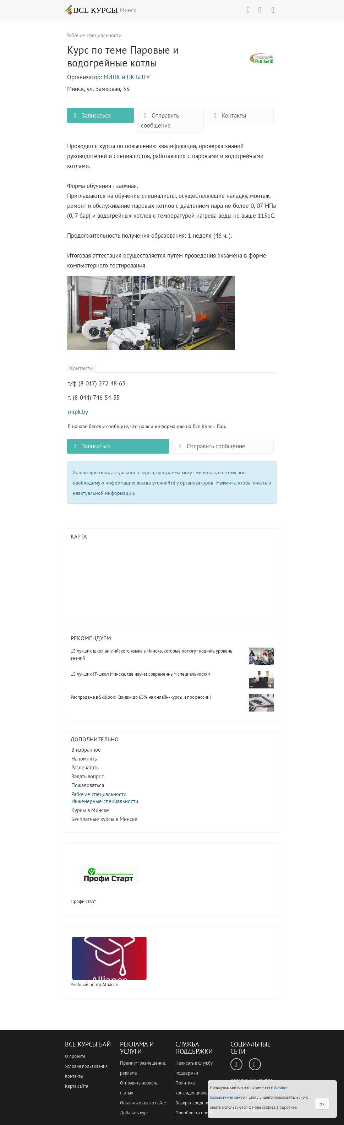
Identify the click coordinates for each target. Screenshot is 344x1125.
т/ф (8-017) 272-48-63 (96, 383)
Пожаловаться (87, 785)
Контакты (228, 115)
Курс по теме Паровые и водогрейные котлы (262, 62)
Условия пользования (86, 1066)
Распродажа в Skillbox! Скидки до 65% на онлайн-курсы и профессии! (141, 697)
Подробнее (287, 1107)
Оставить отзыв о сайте (143, 1103)
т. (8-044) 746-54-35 (94, 397)
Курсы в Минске (90, 810)
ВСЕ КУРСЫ (91, 10)
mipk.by (78, 412)
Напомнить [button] (84, 758)
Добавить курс (134, 1113)
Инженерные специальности (104, 801)
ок (322, 1103)
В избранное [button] (86, 749)
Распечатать (85, 767)
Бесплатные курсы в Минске (104, 819)
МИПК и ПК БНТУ (126, 77)
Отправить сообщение (160, 120)
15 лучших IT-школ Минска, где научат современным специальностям (140, 674)
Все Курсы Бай (88, 1044)
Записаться (91, 115)
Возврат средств (191, 1103)
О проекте (75, 1056)
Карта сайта (76, 1086)
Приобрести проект (195, 1113)
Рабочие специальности (98, 794)
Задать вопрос (87, 776)
